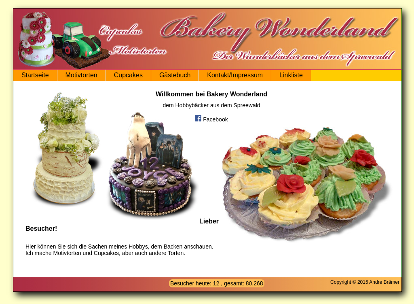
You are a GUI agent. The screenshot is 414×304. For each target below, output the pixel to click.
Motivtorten (81, 75)
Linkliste (291, 75)
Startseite (35, 75)
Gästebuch (174, 75)
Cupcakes (128, 75)
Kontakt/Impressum (235, 75)
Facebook (215, 119)
